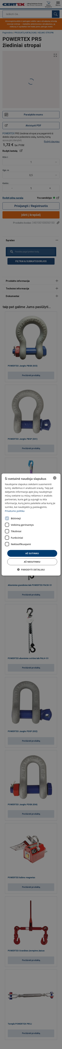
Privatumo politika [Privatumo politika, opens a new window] (14, 510)
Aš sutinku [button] (32, 553)
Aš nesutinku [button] (32, 561)
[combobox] (54, 477)
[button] (31, 569)
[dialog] (30, 524)
